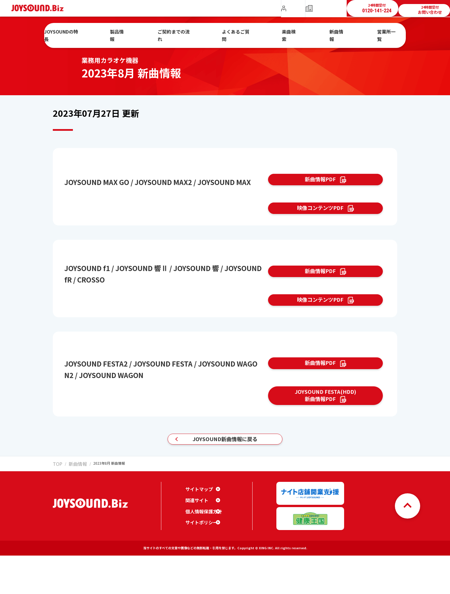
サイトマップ (197, 532)
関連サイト (195, 543)
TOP (56, 510)
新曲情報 (324, 32)
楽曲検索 (285, 32)
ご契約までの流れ (187, 32)
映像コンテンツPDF (319, 218)
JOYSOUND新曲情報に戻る (225, 483)
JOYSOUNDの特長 (92, 32)
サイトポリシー (199, 565)
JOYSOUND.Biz (40, 8)
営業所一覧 (365, 32)
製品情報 (140, 32)
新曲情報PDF (319, 182)
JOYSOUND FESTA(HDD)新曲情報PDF (325, 432)
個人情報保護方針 (201, 554)
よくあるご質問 (240, 32)
